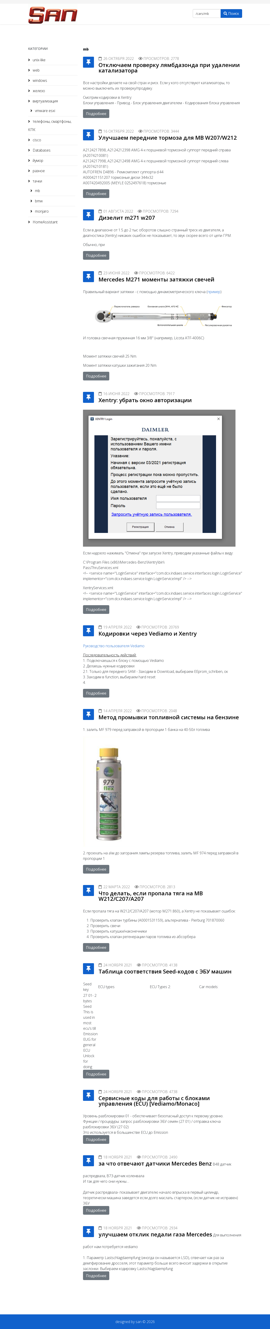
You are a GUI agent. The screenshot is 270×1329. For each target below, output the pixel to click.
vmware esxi (44, 110)
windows (39, 80)
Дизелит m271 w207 (127, 217)
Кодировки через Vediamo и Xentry (148, 633)
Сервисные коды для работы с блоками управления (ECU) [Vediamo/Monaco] (154, 1100)
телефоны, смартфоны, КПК (49, 125)
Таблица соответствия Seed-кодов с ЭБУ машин (165, 971)
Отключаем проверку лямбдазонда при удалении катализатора (169, 67)
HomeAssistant (45, 222)
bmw (38, 200)
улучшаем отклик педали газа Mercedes (155, 1234)
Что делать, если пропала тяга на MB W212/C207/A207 (151, 895)
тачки (37, 181)
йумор (37, 160)
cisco (36, 139)
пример (214, 291)
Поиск (231, 13)
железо (38, 90)
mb (37, 190)
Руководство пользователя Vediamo (113, 645)
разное (38, 170)
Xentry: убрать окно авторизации (145, 400)
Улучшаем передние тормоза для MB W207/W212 (168, 137)
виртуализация (45, 101)
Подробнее (96, 113)
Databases (41, 150)
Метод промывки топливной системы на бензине (169, 717)
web (36, 70)
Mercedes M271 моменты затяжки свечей (156, 279)
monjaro (41, 211)
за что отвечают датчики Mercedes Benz (155, 1163)
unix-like (38, 59)
